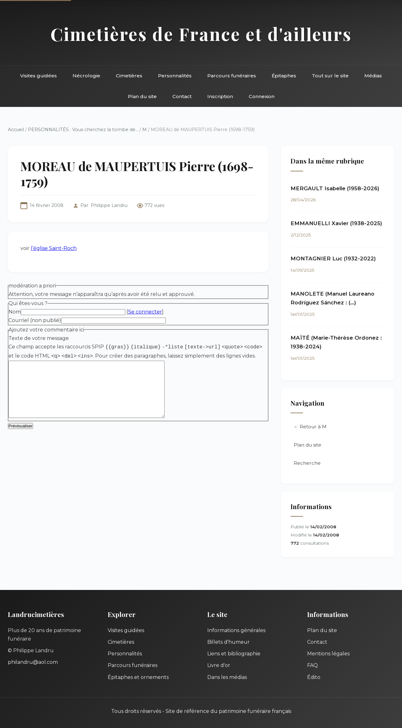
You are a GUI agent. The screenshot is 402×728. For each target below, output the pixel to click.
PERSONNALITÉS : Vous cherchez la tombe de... (83, 129)
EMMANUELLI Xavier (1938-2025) (336, 223)
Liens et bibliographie (233, 654)
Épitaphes (284, 76)
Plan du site (142, 96)
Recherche (307, 463)
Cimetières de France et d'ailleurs (201, 34)
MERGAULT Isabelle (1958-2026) (335, 188)
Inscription (220, 96)
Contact (182, 96)
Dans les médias (227, 677)
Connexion (261, 96)
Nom (14, 312)
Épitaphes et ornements (138, 677)
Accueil (16, 129)
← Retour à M (310, 427)
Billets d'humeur (228, 642)
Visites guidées (38, 76)
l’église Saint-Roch (54, 248)
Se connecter (145, 312)
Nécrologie (86, 76)
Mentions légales (328, 654)
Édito (313, 677)
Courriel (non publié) (34, 320)
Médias (373, 76)
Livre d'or (218, 665)
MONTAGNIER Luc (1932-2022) (333, 258)
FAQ (312, 665)
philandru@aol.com (33, 662)
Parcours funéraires (231, 76)
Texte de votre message (38, 338)
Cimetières (129, 76)
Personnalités (175, 76)
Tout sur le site (330, 76)
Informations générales (236, 630)
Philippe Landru (109, 205)
